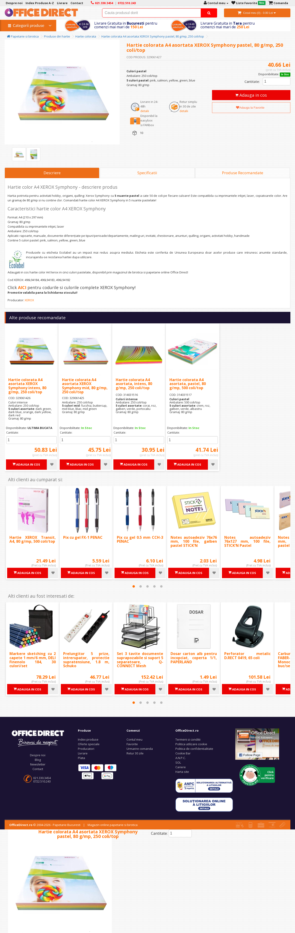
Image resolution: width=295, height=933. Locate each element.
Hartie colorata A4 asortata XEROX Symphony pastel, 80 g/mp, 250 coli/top (152, 36)
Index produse (88, 739)
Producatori (86, 749)
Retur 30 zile (135, 753)
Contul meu (134, 739)
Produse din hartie (57, 36)
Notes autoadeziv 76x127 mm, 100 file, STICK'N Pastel (247, 541)
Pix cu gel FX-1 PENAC (83, 537)
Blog (38, 760)
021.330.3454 (42, 778)
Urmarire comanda (140, 749)
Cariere (180, 767)
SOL (178, 762)
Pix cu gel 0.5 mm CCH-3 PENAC (140, 539)
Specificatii (147, 172)
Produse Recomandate (242, 172)
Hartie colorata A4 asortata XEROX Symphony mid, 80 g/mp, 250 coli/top (85, 385)
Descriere (52, 172)
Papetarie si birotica (23, 36)
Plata (81, 758)
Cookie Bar (183, 753)
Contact (37, 769)
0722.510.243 (42, 781)
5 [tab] (161, 586)
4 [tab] (154, 586)
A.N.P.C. (180, 758)
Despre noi (37, 755)
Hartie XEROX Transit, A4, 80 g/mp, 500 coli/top (32, 539)
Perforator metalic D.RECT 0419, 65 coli (247, 655)
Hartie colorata (85, 36)
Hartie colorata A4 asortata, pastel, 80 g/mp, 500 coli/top (187, 383)
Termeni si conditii (188, 739)
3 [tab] (147, 586)
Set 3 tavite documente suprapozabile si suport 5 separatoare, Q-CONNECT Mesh (140, 659)
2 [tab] (140, 586)
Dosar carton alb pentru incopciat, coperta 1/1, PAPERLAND (194, 657)
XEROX (29, 300)
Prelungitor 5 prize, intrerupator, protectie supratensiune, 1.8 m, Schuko (86, 659)
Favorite (132, 744)
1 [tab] (133, 586)
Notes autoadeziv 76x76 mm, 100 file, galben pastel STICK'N (194, 541)
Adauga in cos (251, 95)
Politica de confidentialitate (194, 749)
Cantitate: (252, 81)
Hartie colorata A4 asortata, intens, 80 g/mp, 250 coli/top (134, 383)
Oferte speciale (89, 744)
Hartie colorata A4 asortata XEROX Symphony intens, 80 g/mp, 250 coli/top (27, 385)
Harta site (182, 772)
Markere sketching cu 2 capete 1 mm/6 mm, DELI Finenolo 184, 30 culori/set (32, 659)
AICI (22, 287)
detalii (144, 111)
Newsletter (37, 764)
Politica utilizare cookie (191, 744)
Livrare (83, 753)
